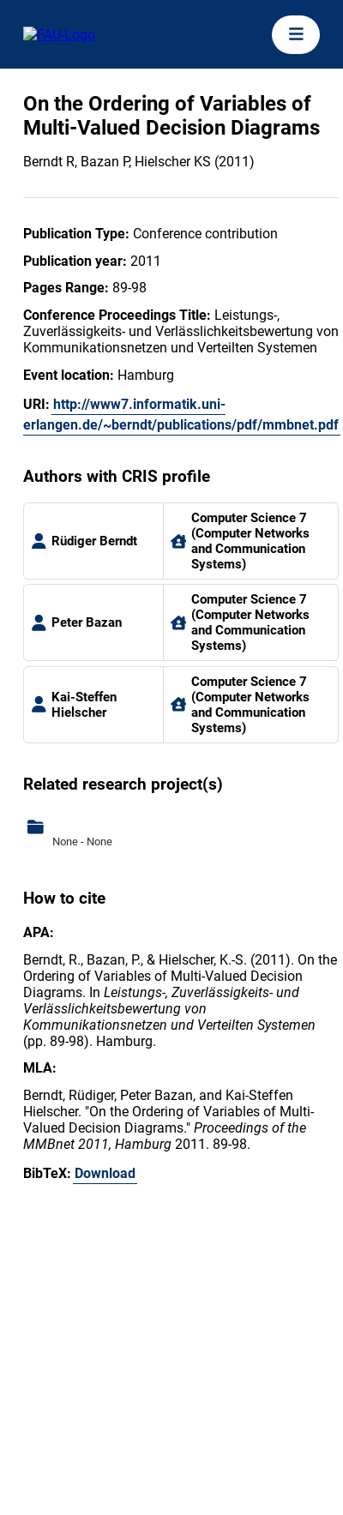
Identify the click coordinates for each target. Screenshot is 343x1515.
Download (105, 1173)
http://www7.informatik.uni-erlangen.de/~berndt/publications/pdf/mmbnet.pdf (181, 414)
